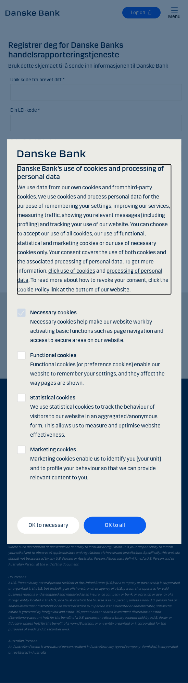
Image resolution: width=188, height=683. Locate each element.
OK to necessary (48, 525)
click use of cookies (71, 271)
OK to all (115, 525)
